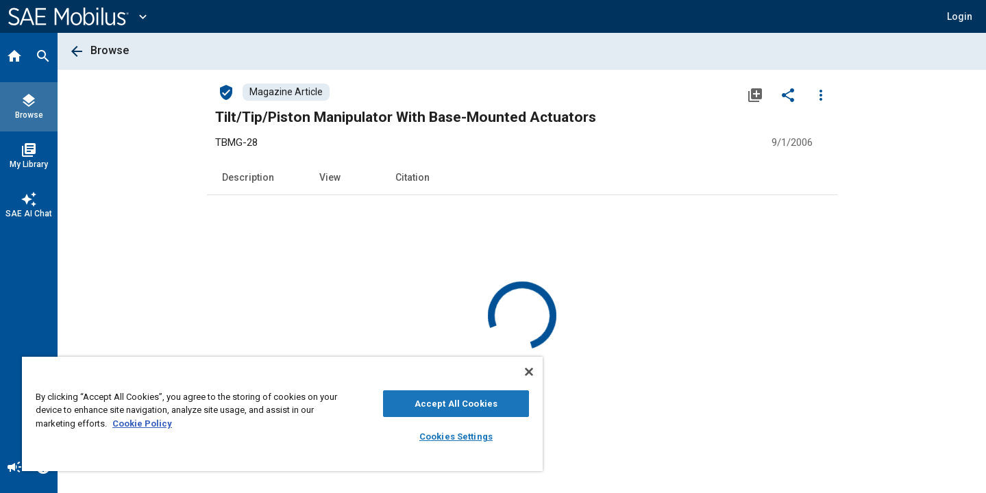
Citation (412, 177)
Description (248, 177)
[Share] (788, 94)
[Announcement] (14, 468)
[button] (959, 16)
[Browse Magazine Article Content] (286, 92)
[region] (282, 414)
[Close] (529, 372)
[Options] (821, 94)
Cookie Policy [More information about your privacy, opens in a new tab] (142, 423)
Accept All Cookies (456, 404)
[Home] (14, 57)
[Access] (226, 91)
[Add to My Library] (755, 94)
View (330, 177)
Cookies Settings (456, 436)
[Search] (43, 57)
